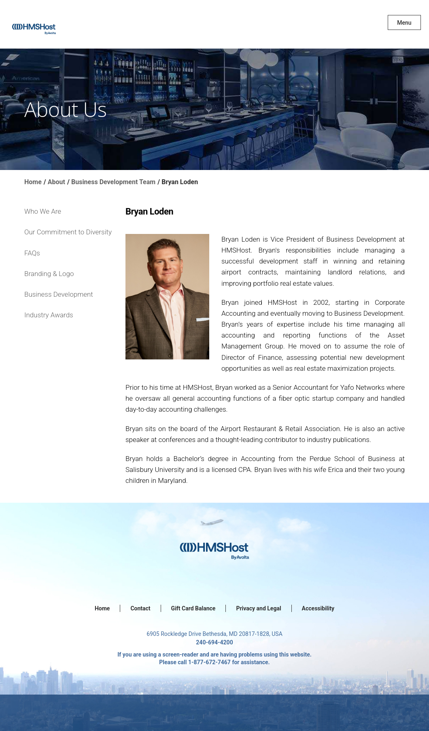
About (56, 182)
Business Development (58, 294)
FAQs (32, 253)
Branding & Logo (49, 274)
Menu (404, 22)
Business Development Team (113, 182)
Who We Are (42, 211)
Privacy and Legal (258, 608)
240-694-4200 (214, 642)
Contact (140, 608)
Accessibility (318, 608)
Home (33, 182)
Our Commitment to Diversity (68, 232)
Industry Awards (48, 315)
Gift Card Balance (193, 608)
